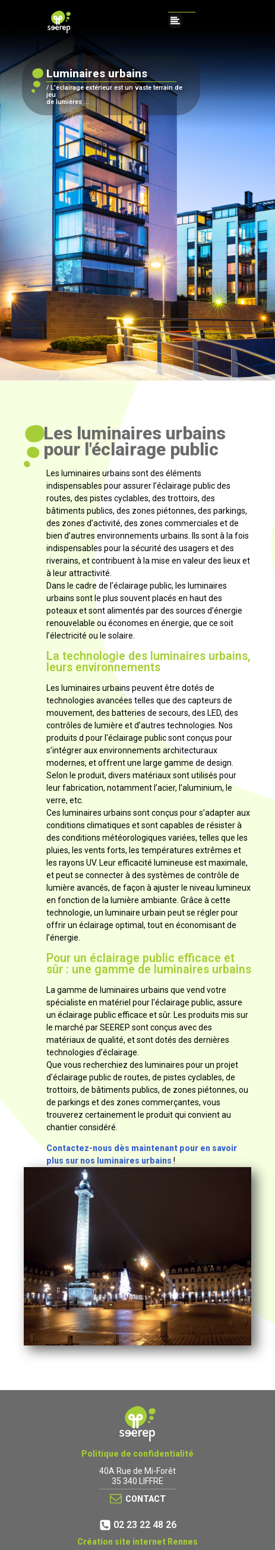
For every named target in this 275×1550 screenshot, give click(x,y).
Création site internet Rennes (137, 1541)
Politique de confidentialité (137, 1453)
